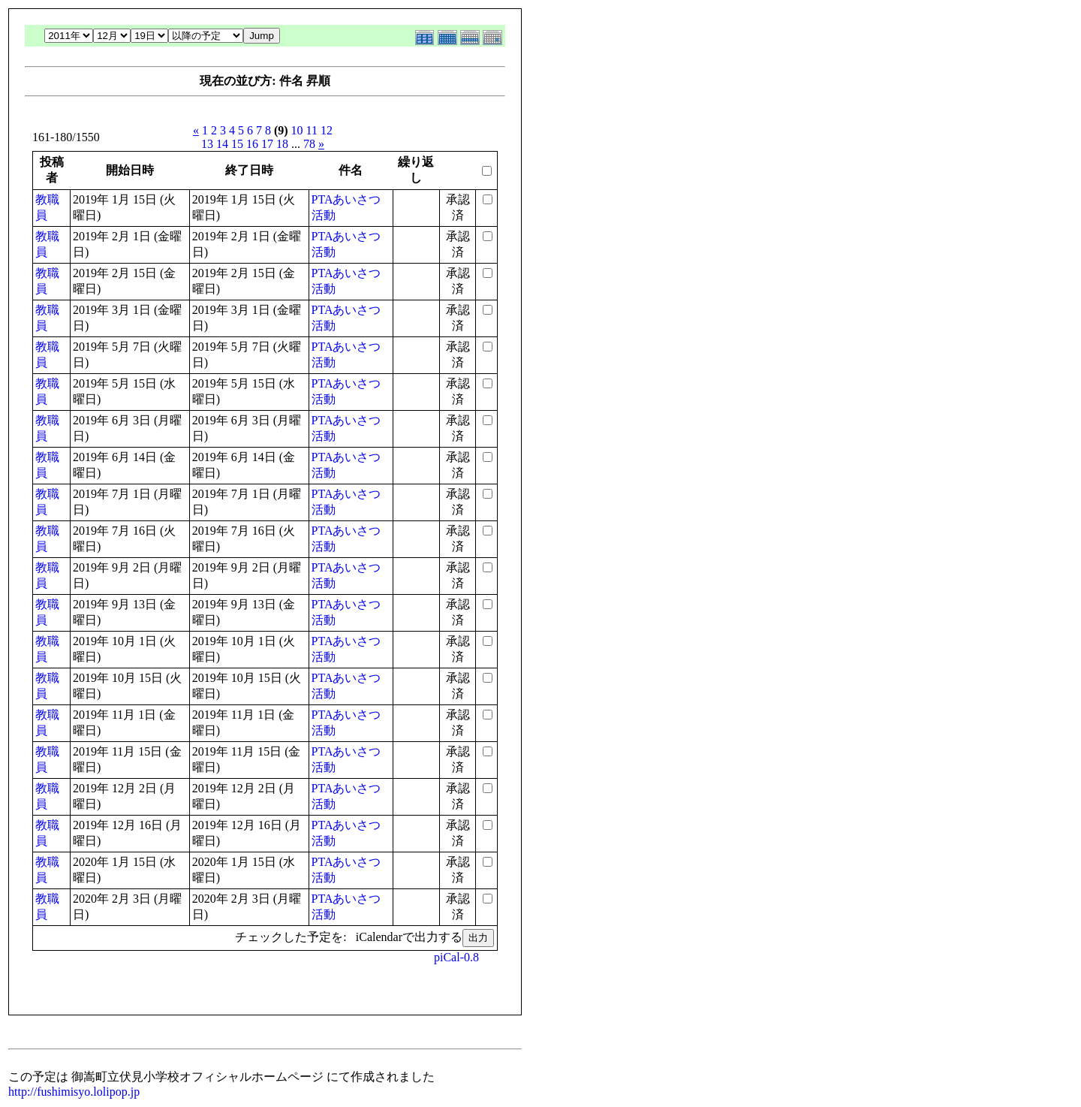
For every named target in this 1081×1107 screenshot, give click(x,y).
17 (267, 143)
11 (312, 130)
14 (222, 143)
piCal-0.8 (456, 957)
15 (237, 143)
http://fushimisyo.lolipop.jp (74, 1091)
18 (282, 143)
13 (207, 143)
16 (252, 143)
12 (327, 130)
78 (309, 143)
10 (297, 130)
